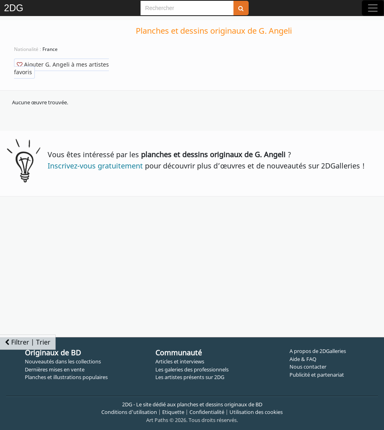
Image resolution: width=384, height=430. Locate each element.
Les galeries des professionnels (192, 369)
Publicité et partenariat (317, 374)
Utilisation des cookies (256, 412)
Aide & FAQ (303, 359)
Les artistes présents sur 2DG (189, 377)
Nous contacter (308, 366)
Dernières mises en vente (54, 369)
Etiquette (173, 412)
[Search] (187, 8)
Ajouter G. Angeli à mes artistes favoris (61, 68)
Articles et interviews (179, 361)
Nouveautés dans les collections (63, 361)
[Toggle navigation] (373, 8)
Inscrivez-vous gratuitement (95, 165)
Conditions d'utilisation (129, 412)
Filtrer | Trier (27, 342)
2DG (13, 8)
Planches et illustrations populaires (66, 377)
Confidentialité (206, 412)
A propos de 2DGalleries (318, 351)
